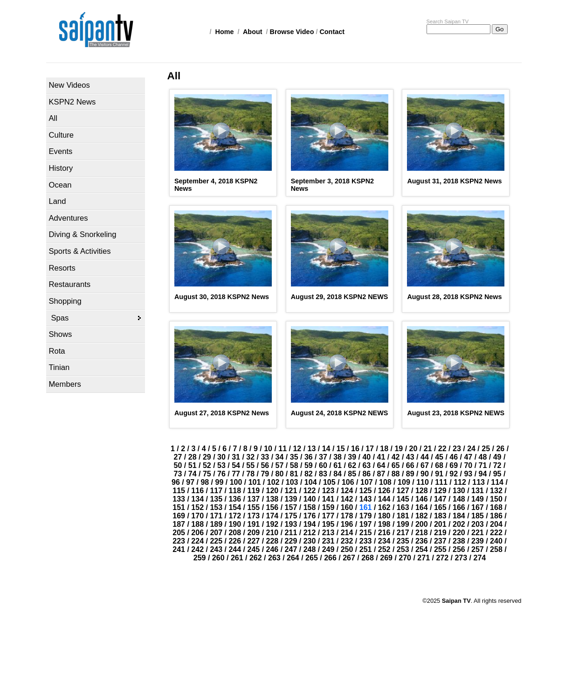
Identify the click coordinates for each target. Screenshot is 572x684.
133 (178, 499)
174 (272, 516)
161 (365, 507)
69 (453, 465)
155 (253, 507)
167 (477, 507)
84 (337, 474)
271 (423, 558)
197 (365, 524)
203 (477, 524)
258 (496, 549)
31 (236, 457)
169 (178, 516)
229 (291, 541)
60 (323, 465)
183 (440, 516)
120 (272, 491)
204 (496, 524)
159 (328, 507)
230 (309, 541)
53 (221, 465)
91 (439, 474)
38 (337, 457)
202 (459, 524)
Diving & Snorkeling (83, 234)
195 (328, 524)
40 (366, 457)
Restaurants (70, 284)
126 (384, 491)
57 (280, 465)
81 (294, 474)
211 (291, 533)
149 (477, 499)
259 (199, 558)
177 (328, 516)
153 (216, 507)
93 (468, 474)
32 (250, 457)
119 (253, 491)
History (61, 168)
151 (178, 507)
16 (355, 449)
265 (311, 558)
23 (457, 449)
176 (309, 516)
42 (396, 457)
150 (496, 499)
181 (403, 516)
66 (410, 465)
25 (486, 449)
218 (421, 533)
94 (483, 474)
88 (396, 474)
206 (197, 533)
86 (366, 474)
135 (216, 499)
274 (480, 558)
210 (272, 533)
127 (403, 491)
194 (309, 524)
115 (178, 491)
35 (294, 457)
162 (384, 507)
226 (234, 541)
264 (293, 558)
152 (197, 507)
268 (367, 558)
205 (178, 533)
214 (347, 533)
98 (204, 482)
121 (291, 491)
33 (265, 457)
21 (428, 449)
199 (403, 524)
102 (273, 482)
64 (381, 465)
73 (178, 474)
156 (272, 507)
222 (496, 533)
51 (192, 465)
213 (328, 533)
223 (178, 541)
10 (268, 449)
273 (461, 558)
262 (255, 558)
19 (398, 449)
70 (468, 465)
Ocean (60, 185)
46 (453, 457)
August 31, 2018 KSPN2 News (454, 181)
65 (396, 465)
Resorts (62, 268)
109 (404, 482)
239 (477, 541)
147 (440, 499)
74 (192, 474)
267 (349, 558)
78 (250, 474)
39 (352, 457)
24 (471, 449)
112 (460, 482)
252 (384, 549)
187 (178, 524)
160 (347, 507)
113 (478, 482)
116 (197, 491)
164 (421, 507)
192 (272, 524)
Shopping (65, 301)
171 (216, 516)
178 (347, 516)
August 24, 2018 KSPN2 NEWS (339, 413)
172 (234, 516)
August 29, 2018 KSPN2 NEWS (339, 296)
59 (308, 465)
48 (483, 457)
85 (352, 474)
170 (197, 516)
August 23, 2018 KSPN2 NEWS (455, 413)
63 (366, 465)
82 (308, 474)
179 (365, 516)
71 (483, 465)
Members (65, 384)
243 (216, 549)
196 (347, 524)
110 (422, 482)
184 (459, 516)
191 (253, 524)
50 (178, 465)
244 (234, 549)
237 (440, 541)
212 (309, 533)
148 (459, 499)
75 (207, 474)
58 (294, 465)
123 (328, 491)
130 (459, 491)
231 (328, 541)
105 (329, 482)
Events (61, 151)
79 (265, 474)
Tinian (59, 367)
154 (234, 507)
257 (477, 549)
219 (440, 533)
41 (381, 457)
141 (328, 499)
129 (440, 491)
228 (272, 541)
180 (384, 516)
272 (442, 558)
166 (459, 507)
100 (236, 482)
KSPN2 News (72, 102)
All (53, 118)
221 (477, 533)
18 (384, 449)
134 (197, 499)
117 (216, 491)
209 (253, 533)
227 (253, 541)
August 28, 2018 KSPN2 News (454, 296)
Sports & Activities (80, 251)
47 (468, 457)
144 (384, 499)
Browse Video (292, 31)
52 (207, 465)
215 (365, 533)
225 (216, 541)
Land (57, 201)
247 (291, 549)
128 (421, 491)
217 (403, 533)
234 (384, 541)
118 (234, 491)
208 (234, 533)
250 (347, 549)
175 (291, 516)
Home (224, 31)
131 (477, 491)
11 (282, 449)
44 (424, 457)
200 (421, 524)
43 (410, 457)
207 (216, 533)
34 (280, 457)
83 (323, 474)
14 (326, 449)
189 (216, 524)
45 (439, 457)
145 (403, 499)
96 (176, 482)
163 (403, 507)
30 (221, 457)
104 (310, 482)
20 (413, 449)
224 (197, 541)
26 (500, 449)
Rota (57, 351)
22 (442, 449)
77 (236, 474)
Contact (332, 31)
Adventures (68, 218)
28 (192, 457)
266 (330, 558)
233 (365, 541)
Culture (61, 135)
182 (421, 516)
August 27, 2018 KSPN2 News (221, 413)
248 (309, 549)
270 (405, 558)
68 (439, 465)
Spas (60, 318)
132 (496, 491)
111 (441, 482)
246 (272, 549)
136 (234, 499)
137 (253, 499)
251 (365, 549)
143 (365, 499)
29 (207, 457)
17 (369, 449)
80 (280, 474)
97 (190, 482)
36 (308, 457)
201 (440, 524)
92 (453, 474)
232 (347, 541)
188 (197, 524)
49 (497, 457)
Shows (60, 334)
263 (274, 558)
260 (218, 558)
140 (309, 499)
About (252, 31)
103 (292, 482)
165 (440, 507)
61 (337, 465)
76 (221, 474)
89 (410, 474)
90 (424, 474)
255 (440, 549)
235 (403, 541)
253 (403, 549)
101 (254, 482)
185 (477, 516)
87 (381, 474)
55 (250, 465)
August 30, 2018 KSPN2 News (221, 296)
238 (459, 541)
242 (197, 549)
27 (178, 457)
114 (497, 482)
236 (421, 541)
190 (234, 524)
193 (291, 524)
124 (347, 491)
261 (237, 558)
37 (323, 457)
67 (424, 465)
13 (312, 449)
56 (265, 465)
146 (421, 499)
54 (236, 465)
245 (253, 549)
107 (366, 482)
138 (272, 499)
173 (253, 516)
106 (348, 482)
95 (497, 474)
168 (496, 507)
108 (385, 482)
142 (347, 499)
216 (384, 533)
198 (384, 524)
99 (219, 482)
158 (309, 507)
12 (297, 449)
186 (496, 516)
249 (328, 549)
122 (309, 491)
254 (421, 549)
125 (365, 491)
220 (459, 533)
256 (459, 549)
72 (497, 465)
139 (291, 499)
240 (496, 541)
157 (291, 507)
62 (352, 465)
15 (341, 449)
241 (178, 549)
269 (386, 558)
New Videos (69, 85)
